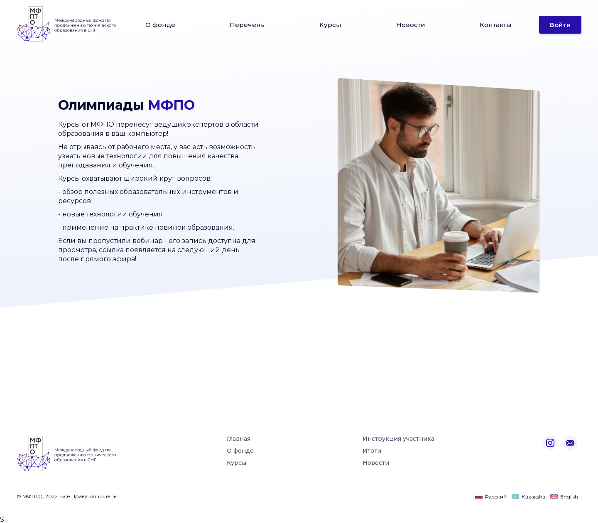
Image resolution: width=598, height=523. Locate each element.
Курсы (330, 25)
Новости (410, 25)
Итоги (372, 451)
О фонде (160, 25)
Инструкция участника (398, 439)
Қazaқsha (533, 497)
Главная (238, 439)
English (569, 497)
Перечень (247, 25)
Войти (560, 25)
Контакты (496, 25)
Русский (496, 497)
